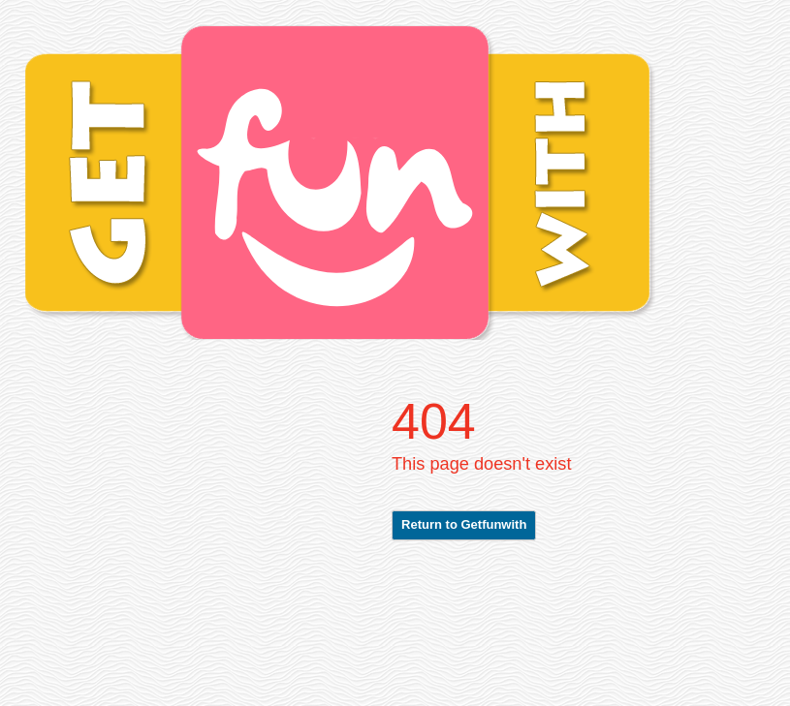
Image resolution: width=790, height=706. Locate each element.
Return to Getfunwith (463, 524)
